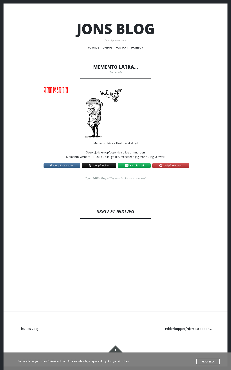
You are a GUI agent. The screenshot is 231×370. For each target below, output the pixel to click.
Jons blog (115, 28)
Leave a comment (135, 178)
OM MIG (107, 47)
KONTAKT (122, 47)
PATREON (137, 47)
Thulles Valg (29, 328)
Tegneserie (115, 72)
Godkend (208, 361)
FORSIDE (93, 47)
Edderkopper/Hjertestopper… (187, 328)
